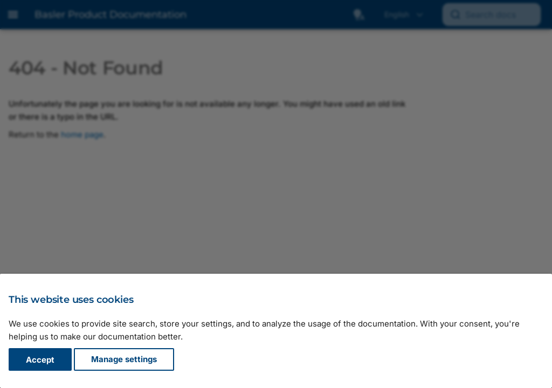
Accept (40, 360)
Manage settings (124, 360)
